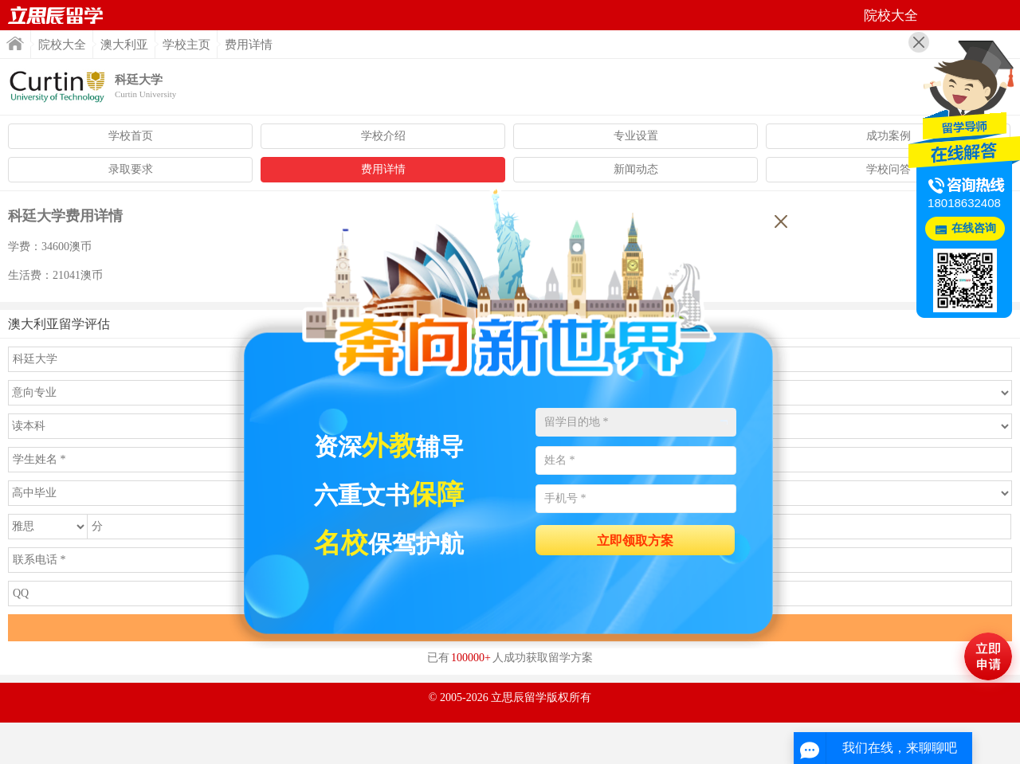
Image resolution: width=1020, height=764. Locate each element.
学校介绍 (383, 136)
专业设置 (636, 136)
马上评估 (988, 656)
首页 (56, 15)
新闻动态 (636, 169)
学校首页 (130, 136)
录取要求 (130, 169)
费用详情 (383, 169)
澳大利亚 (124, 44)
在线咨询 (973, 228)
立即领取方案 (635, 540)
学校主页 (186, 44)
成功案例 (888, 136)
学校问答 (888, 169)
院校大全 (62, 44)
